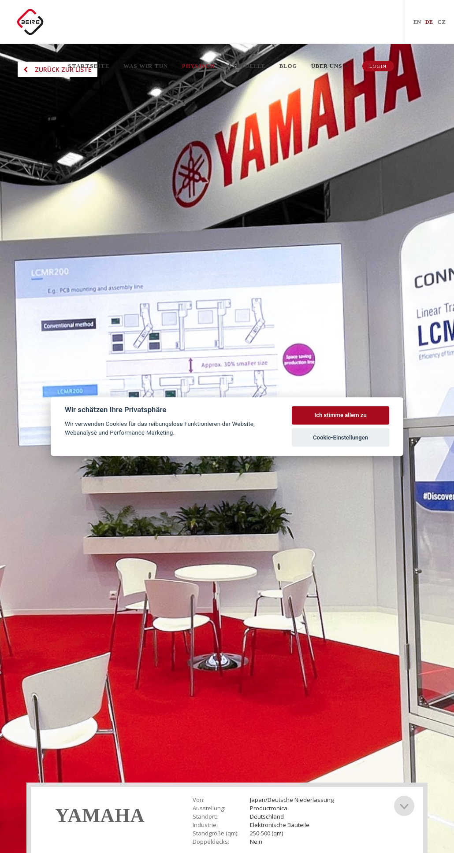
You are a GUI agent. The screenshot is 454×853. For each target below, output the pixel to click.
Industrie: (205, 825)
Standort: (205, 817)
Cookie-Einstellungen (340, 437)
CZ (441, 21)
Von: (199, 800)
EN (417, 21)
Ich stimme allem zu (340, 415)
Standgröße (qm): (215, 833)
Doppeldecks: (211, 842)
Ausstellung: (209, 808)
